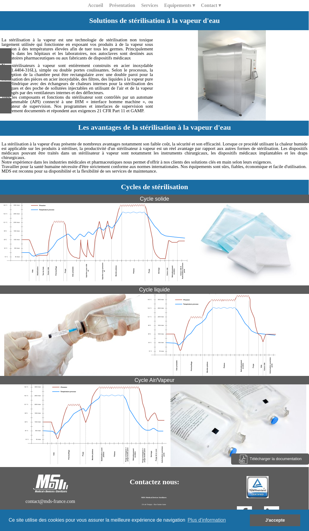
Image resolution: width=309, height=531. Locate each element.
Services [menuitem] (149, 5)
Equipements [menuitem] (179, 5)
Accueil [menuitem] (95, 5)
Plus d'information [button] (207, 520)
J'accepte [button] (275, 520)
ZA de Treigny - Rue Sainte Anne (154, 504)
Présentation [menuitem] (122, 5)
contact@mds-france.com (50, 501)
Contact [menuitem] (211, 5)
